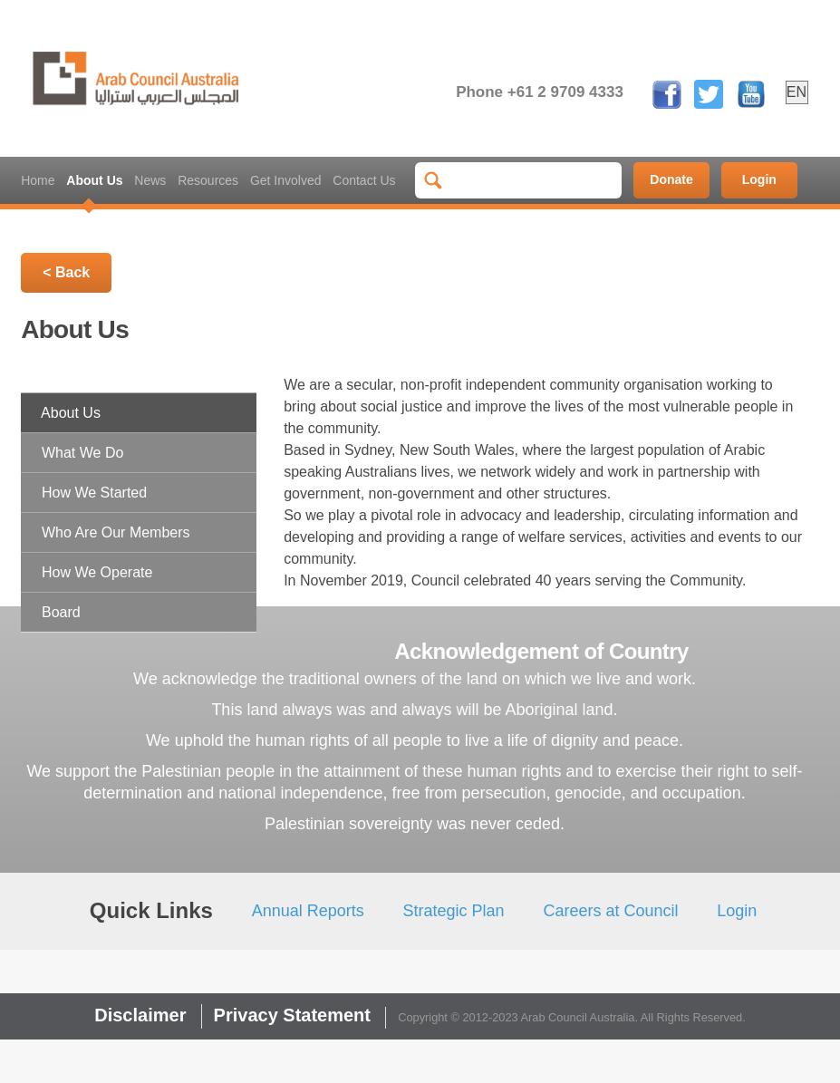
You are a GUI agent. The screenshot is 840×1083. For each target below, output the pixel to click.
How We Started (94, 492)
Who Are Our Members (116, 532)
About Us (94, 180)
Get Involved (286, 180)
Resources (208, 180)
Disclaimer (140, 1015)
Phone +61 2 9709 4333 (539, 92)
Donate (671, 179)
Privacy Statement (292, 1015)
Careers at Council (610, 911)
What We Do (82, 452)
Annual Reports (308, 911)
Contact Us (364, 180)
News (150, 180)
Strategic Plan (454, 911)
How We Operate (97, 572)
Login (759, 179)
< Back (66, 272)
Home (37, 180)
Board (61, 612)
